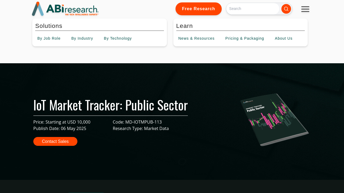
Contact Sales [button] (55, 141)
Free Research (198, 8)
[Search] (252, 8)
